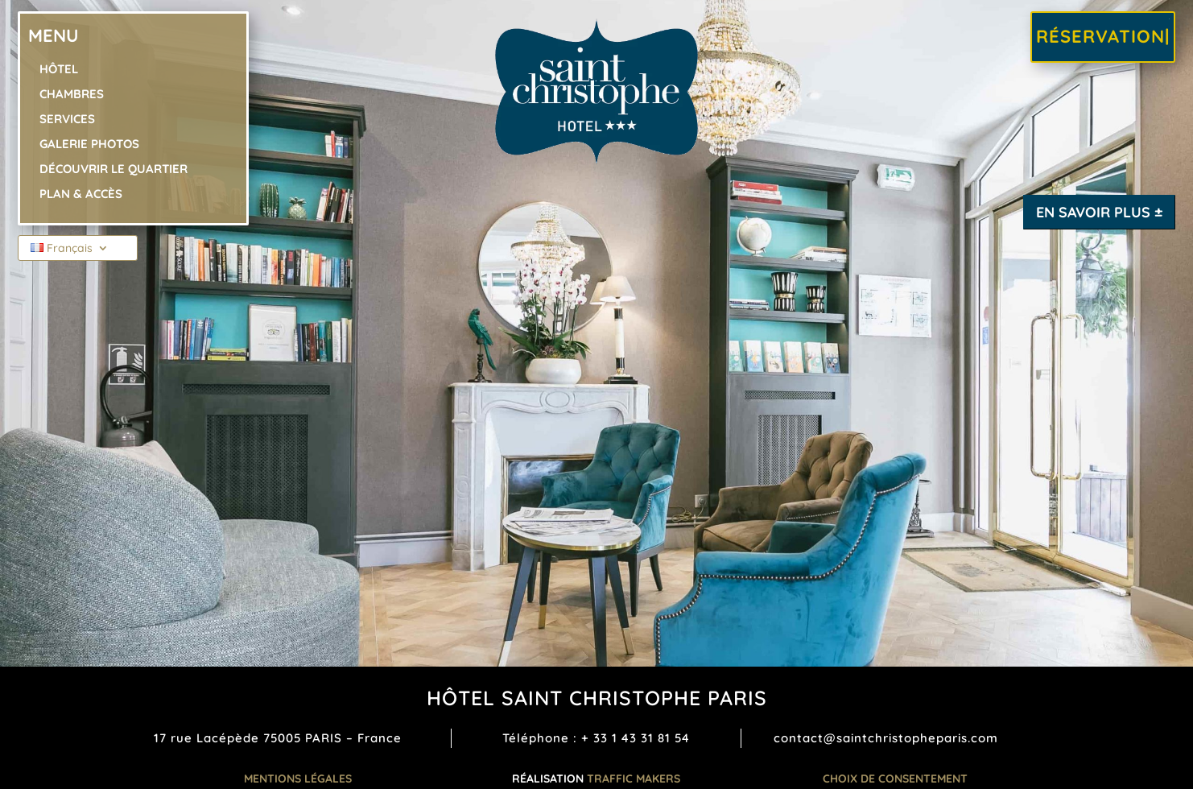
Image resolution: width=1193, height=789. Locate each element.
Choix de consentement (895, 778)
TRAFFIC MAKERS (633, 778)
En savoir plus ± (1099, 212)
